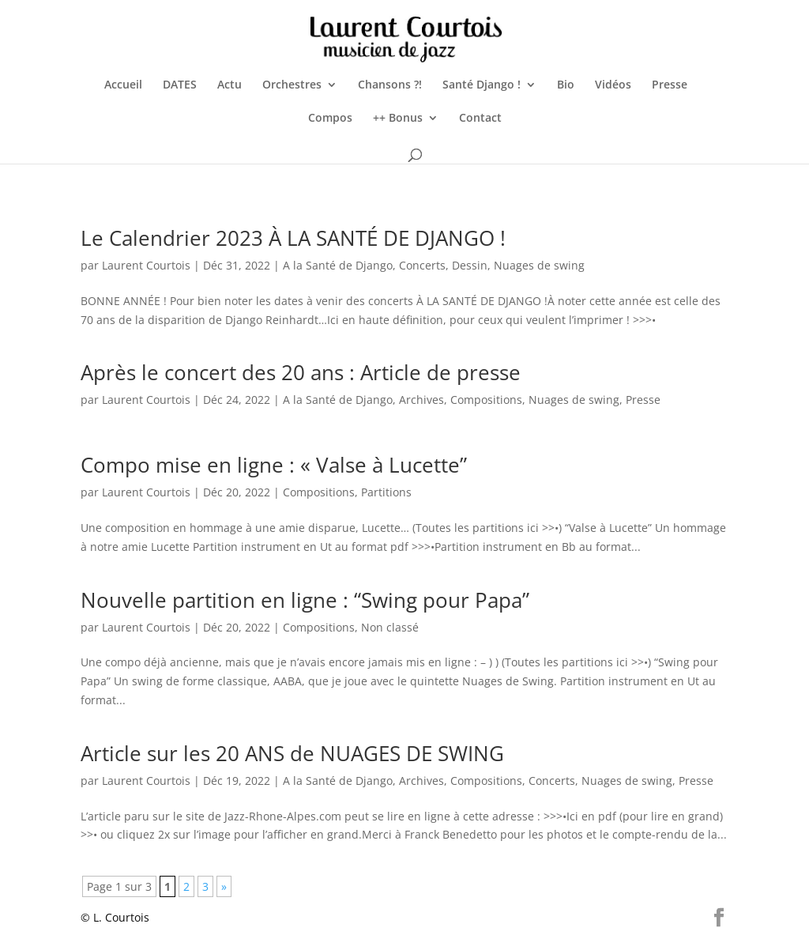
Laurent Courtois (146, 265)
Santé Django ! (481, 85)
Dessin (469, 265)
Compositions (486, 399)
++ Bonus (398, 118)
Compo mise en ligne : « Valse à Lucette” (274, 465)
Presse (669, 85)
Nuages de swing (539, 265)
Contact (480, 118)
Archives (421, 399)
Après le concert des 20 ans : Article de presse (301, 372)
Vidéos (613, 85)
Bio (565, 85)
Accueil (123, 85)
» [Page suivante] (224, 886)
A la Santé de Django (338, 265)
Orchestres (292, 85)
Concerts (422, 265)
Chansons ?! (390, 85)
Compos (330, 118)
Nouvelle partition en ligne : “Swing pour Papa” (305, 600)
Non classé (390, 627)
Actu (229, 85)
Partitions (386, 492)
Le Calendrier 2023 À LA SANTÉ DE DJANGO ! (293, 238)
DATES (180, 85)
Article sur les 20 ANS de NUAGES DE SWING (292, 753)
